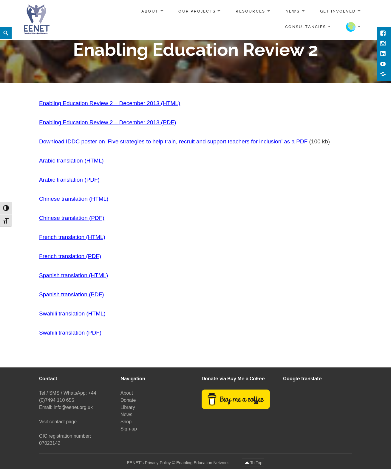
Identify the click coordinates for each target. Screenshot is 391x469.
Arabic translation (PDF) (69, 180)
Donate (128, 400)
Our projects (197, 11)
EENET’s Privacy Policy (149, 462)
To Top (256, 462)
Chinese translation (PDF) (71, 218)
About (149, 11)
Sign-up (128, 428)
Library (127, 407)
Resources (250, 11)
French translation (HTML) (72, 237)
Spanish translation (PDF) (71, 294)
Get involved (338, 11)
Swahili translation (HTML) (72, 313)
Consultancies (305, 26)
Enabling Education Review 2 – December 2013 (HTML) (109, 103)
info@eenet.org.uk (73, 407)
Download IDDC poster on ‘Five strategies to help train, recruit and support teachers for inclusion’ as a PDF (173, 141)
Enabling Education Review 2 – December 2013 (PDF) (107, 122)
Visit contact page (58, 421)
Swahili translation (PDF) (70, 332)
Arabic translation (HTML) (71, 160)
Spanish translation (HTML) (73, 275)
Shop (126, 421)
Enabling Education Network (203, 462)
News (292, 11)
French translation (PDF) (70, 256)
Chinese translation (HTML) (73, 199)
